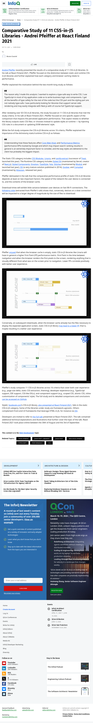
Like (8, 64)
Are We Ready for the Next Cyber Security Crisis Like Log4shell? (20, 490)
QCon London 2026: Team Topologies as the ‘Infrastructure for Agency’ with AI (21, 482)
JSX (76, 409)
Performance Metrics (70, 142)
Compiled (79, 167)
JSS (22, 167)
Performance (38, 441)
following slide (9, 190)
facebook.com (15, 403)
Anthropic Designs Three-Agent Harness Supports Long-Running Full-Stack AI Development (60, 473)
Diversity (6, 653)
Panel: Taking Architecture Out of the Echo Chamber (61, 482)
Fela (51, 164)
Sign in (86, 3)
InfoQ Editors (8, 629)
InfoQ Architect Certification (58, 610)
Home (5, 606)
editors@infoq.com (49, 711)
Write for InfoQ (9, 626)
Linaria (48, 158)
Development (24, 437)
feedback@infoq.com (10, 711)
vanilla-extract (62, 158)
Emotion (35, 164)
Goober (66, 167)
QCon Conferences (10, 618)
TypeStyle (44, 164)
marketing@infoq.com (10, 718)
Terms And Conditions (81, 715)
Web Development (11, 23)
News (19, 20)
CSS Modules (38, 158)
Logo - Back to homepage (14, 2)
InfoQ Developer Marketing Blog (13, 647)
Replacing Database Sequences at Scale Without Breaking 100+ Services (61, 490)
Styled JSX (57, 161)
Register (74, 3)
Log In (5, 614)
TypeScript (23, 441)
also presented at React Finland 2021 (55, 403)
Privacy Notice (67, 715)
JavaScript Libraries (42, 437)
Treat (84, 158)
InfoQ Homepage (8, 20)
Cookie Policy (67, 717)
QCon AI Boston (58, 620)
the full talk (38, 415)
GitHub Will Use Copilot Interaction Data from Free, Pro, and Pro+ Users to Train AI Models (20, 473)
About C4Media (9, 637)
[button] (23, 588)
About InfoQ (7, 633)
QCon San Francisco (59, 626)
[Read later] (17, 64)
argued (13, 251)
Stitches (58, 164)
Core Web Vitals (50, 142)
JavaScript (59, 437)
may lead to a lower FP (72, 324)
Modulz (79, 164)
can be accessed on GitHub (26, 397)
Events (5, 622)
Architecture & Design (57, 465)
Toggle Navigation (5, 3)
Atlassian (20, 170)
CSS (49, 441)
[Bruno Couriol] (4, 56)
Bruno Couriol (12, 56)
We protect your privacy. (12, 593)
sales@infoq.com (28, 711)
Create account (9, 610)
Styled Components (21, 164)
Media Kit (6, 641)
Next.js (8, 164)
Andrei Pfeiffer (9, 70)
